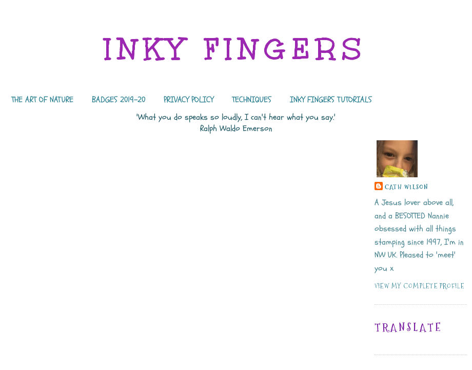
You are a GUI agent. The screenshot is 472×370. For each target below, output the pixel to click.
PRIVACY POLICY (188, 99)
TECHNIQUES (251, 99)
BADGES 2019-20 (118, 99)
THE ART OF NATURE (42, 99)
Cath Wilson (407, 186)
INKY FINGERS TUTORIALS (331, 99)
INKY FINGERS (236, 49)
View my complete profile (419, 286)
